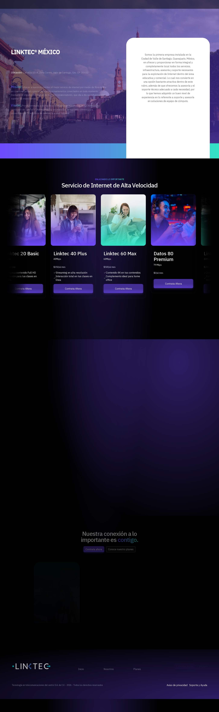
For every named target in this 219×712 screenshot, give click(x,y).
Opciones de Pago (197, 16)
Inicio (89, 16)
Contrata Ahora (173, 16)
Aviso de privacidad (177, 685)
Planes (128, 16)
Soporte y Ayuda (198, 685)
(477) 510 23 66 (61, 4)
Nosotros (108, 16)
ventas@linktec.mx (196, 4)
